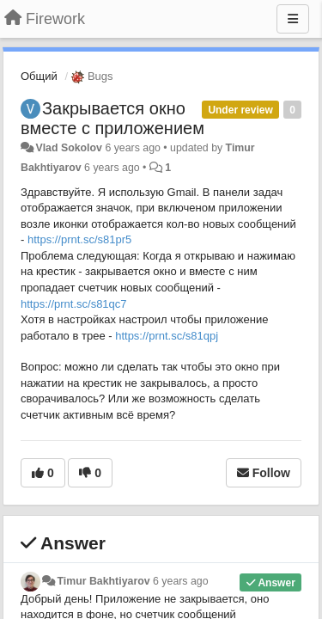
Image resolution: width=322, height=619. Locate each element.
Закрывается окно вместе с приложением (112, 118)
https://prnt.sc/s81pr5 (79, 239)
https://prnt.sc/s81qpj (166, 335)
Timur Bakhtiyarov (103, 581)
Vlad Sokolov (68, 148)
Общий (39, 76)
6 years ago (181, 581)
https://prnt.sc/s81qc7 (74, 303)
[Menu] (292, 19)
